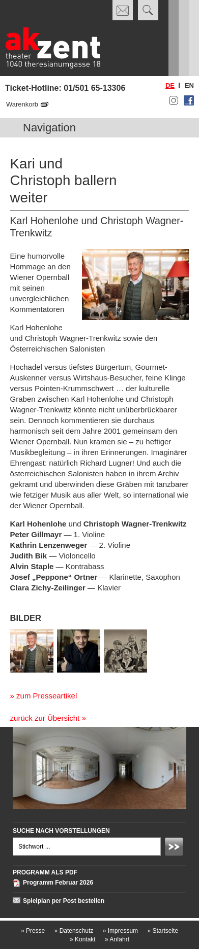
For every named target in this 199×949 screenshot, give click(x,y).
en (189, 85)
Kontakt (83, 939)
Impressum (120, 930)
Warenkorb (22, 104)
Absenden (175, 848)
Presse (33, 930)
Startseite (162, 930)
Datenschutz (74, 930)
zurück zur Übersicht (45, 718)
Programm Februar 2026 (58, 883)
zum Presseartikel (46, 695)
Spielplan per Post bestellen (63, 900)
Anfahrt (117, 939)
